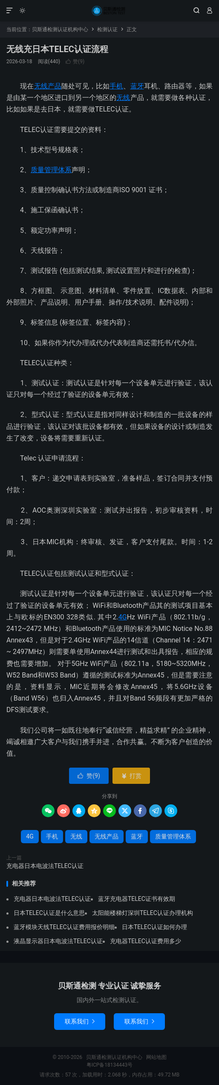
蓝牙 (137, 86)
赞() (75, 62)
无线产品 (48, 86)
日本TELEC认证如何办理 (154, 927)
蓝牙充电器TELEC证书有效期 (136, 898)
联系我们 (80, 1021)
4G (122, 617)
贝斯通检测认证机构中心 (109, 11)
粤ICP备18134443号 (109, 1065)
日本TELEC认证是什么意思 (49, 912)
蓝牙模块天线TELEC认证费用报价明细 (64, 927)
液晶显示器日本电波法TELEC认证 (58, 941)
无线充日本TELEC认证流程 (57, 49)
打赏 (131, 775)
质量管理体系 (51, 170)
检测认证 (107, 29)
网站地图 (156, 1057)
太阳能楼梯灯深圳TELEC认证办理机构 (142, 912)
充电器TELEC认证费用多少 (145, 941)
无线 (123, 98)
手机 (116, 86)
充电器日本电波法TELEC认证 (45, 865)
